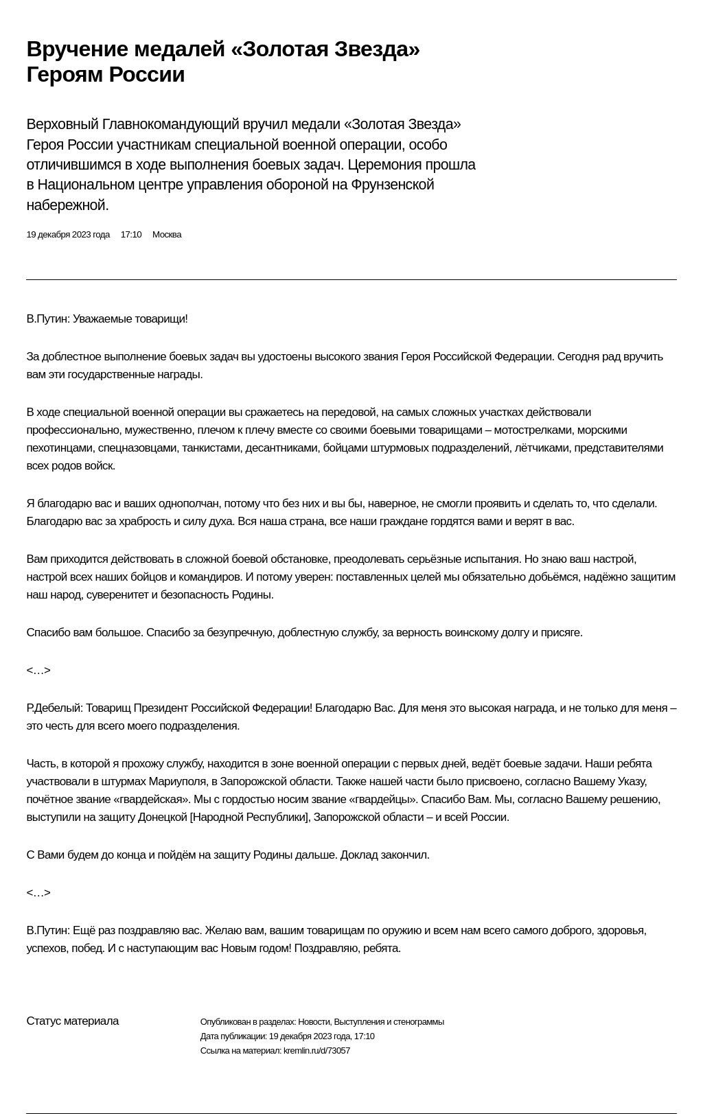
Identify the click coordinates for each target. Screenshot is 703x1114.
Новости (314, 1022)
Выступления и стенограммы (388, 1022)
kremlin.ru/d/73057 (317, 1050)
